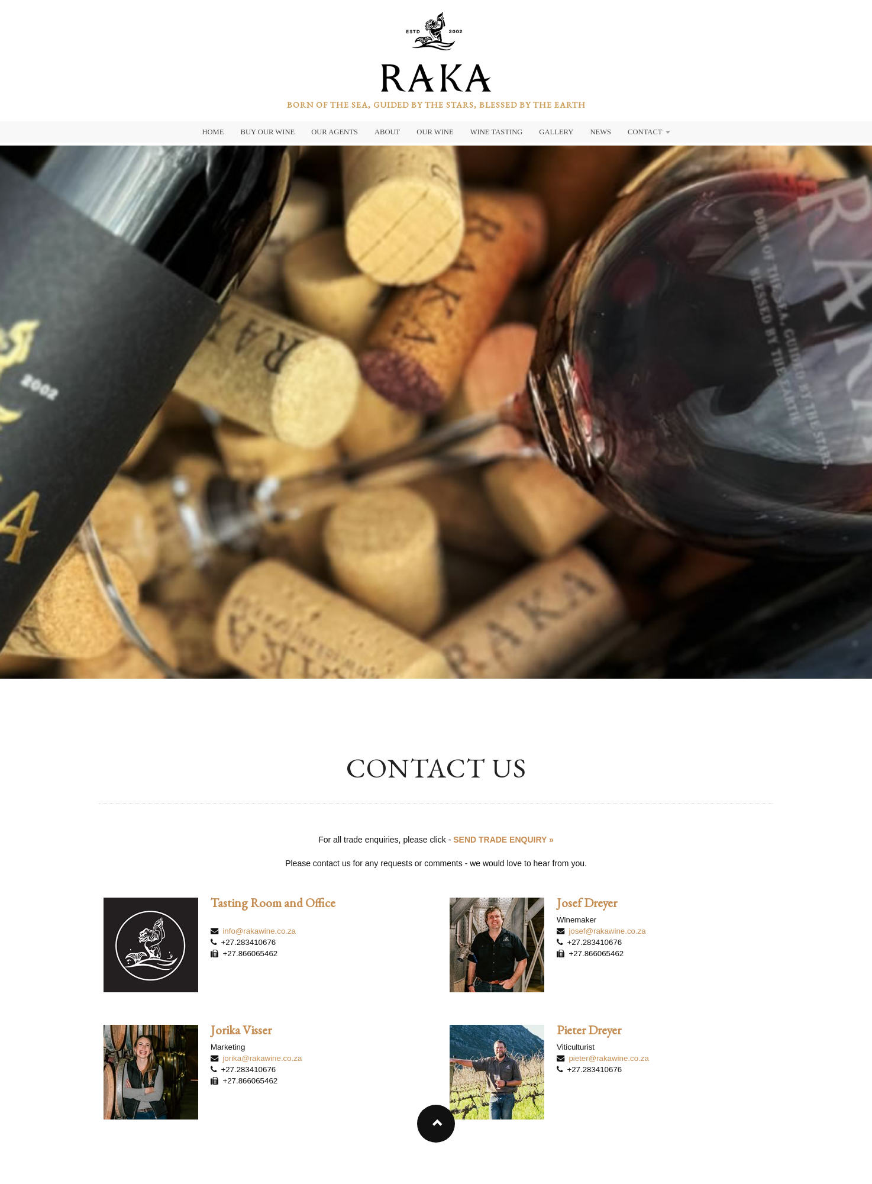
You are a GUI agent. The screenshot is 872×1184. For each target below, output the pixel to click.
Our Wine (434, 132)
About (387, 132)
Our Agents (334, 132)
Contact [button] (649, 132)
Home (213, 132)
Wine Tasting (496, 132)
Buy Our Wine (268, 132)
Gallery (556, 132)
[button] (436, 1124)
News (600, 132)
